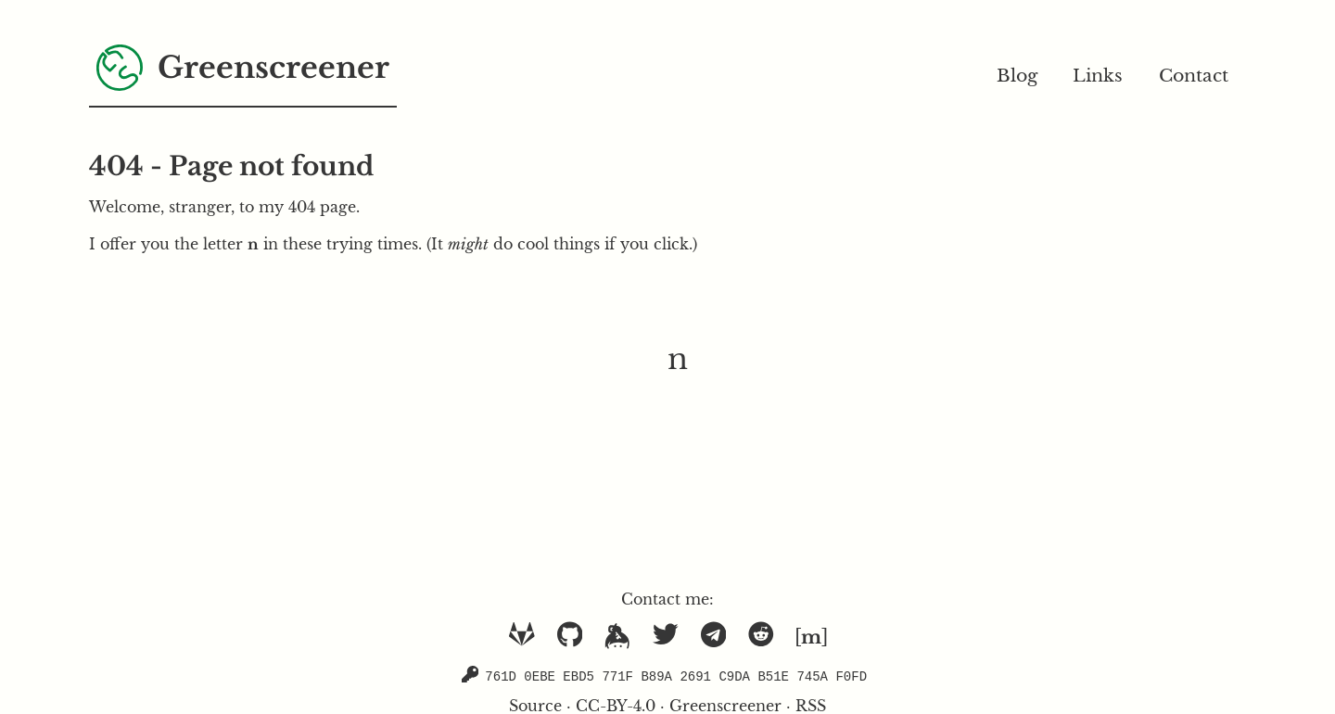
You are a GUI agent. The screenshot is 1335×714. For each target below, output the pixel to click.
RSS (810, 704)
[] (811, 637)
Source (535, 704)
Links (1098, 75)
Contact (1193, 75)
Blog (1017, 75)
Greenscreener (725, 704)
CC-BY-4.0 (615, 704)
